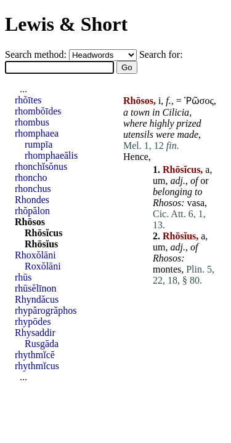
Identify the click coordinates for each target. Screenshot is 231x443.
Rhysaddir (35, 332)
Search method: (37, 54)
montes (167, 269)
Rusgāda (42, 343)
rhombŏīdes (38, 111)
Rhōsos (30, 222)
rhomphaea (37, 133)
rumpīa (38, 144)
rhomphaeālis (51, 155)
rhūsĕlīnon (36, 288)
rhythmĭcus (37, 366)
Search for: (161, 54)
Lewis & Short (66, 24)
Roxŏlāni (43, 266)
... (23, 89)
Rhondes (32, 199)
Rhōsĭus (41, 244)
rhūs (23, 277)
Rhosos (167, 203)
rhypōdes (33, 321)
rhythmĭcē (35, 354)
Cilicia (176, 112)
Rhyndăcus (37, 299)
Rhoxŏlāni (35, 255)
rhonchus (33, 188)
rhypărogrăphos (45, 310)
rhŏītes (28, 100)
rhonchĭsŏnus (41, 166)
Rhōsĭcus (43, 233)
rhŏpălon (32, 211)
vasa (196, 203)
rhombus (32, 122)
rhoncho (31, 177)
